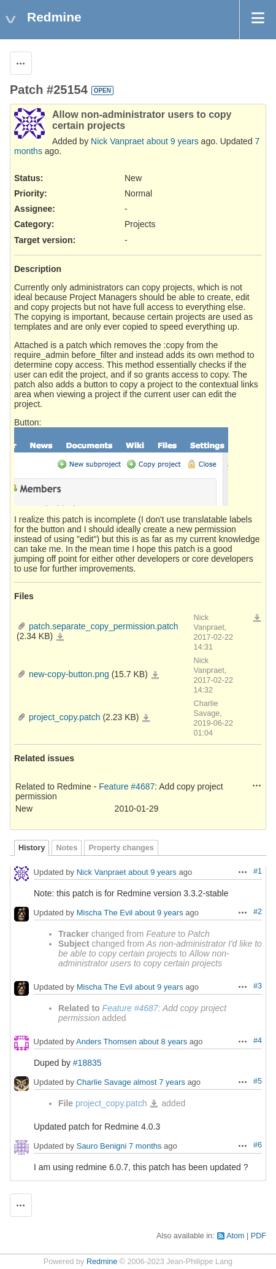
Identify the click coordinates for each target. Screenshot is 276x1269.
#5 (257, 1081)
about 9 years (173, 141)
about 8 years (163, 1041)
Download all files (257, 618)
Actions (257, 785)
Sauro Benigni (102, 1146)
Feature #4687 (127, 786)
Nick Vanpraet (117, 141)
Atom (235, 1236)
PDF (258, 1236)
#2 (257, 911)
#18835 (87, 1063)
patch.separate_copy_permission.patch (103, 626)
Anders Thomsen (106, 1041)
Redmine (101, 1261)
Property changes (120, 848)
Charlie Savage (104, 1082)
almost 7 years (159, 1082)
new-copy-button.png (69, 674)
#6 (257, 1145)
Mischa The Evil (105, 912)
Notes (66, 848)
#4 (257, 1040)
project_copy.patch (64, 717)
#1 (257, 871)
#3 (257, 986)
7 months (145, 1146)
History (31, 848)
